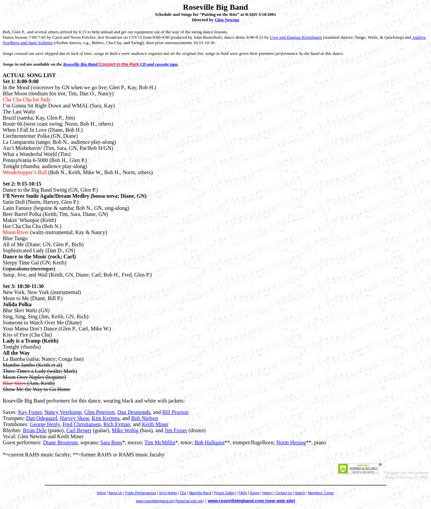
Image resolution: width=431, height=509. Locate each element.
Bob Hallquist (210, 442)
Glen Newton (227, 19)
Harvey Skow (74, 418)
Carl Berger (79, 430)
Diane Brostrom (60, 442)
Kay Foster (30, 412)
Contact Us (283, 493)
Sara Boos (111, 442)
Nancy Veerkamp (62, 412)
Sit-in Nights (168, 493)
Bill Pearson (175, 412)
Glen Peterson (99, 412)
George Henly (45, 424)
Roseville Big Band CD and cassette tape (120, 64)
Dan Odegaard (41, 418)
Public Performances (140, 493)
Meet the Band (200, 493)
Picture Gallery (225, 493)
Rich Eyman (116, 424)
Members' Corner (321, 493)
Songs (254, 493)
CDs (183, 493)
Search (300, 493)
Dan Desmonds (133, 412)
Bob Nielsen (144, 418)
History (267, 493)
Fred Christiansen (82, 424)
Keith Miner (155, 424)
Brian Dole (35, 430)
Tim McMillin (159, 442)
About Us (115, 493)
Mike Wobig (125, 430)
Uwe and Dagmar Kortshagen (296, 37)
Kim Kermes (106, 418)
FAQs (243, 493)
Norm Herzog (291, 442)
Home (101, 493)
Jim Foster (176, 430)
